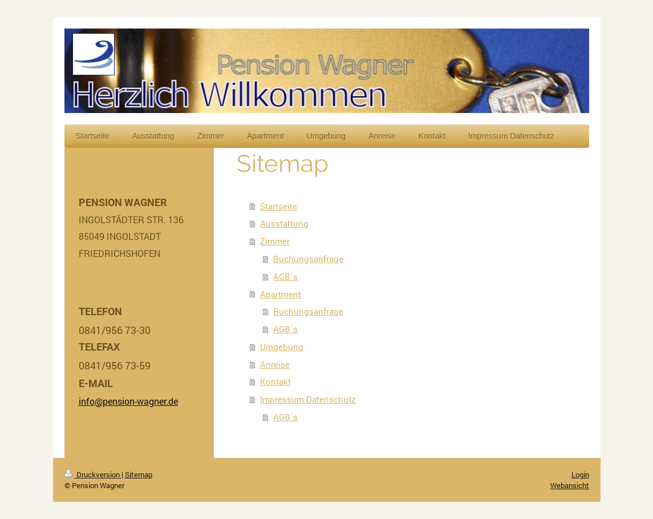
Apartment (280, 294)
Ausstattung (284, 223)
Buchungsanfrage (308, 258)
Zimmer (275, 241)
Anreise (275, 364)
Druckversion (92, 474)
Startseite (278, 206)
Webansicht (569, 485)
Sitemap (138, 474)
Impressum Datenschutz (308, 399)
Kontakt (275, 381)
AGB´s (285, 276)
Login (580, 474)
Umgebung (281, 346)
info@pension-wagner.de (128, 401)
